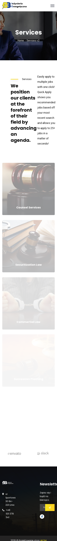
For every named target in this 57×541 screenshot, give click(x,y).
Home (20, 40)
